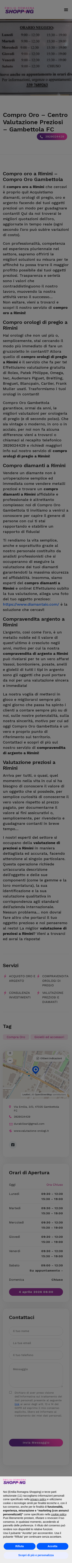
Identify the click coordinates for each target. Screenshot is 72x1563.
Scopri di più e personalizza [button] (36, 1555)
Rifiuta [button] (19, 1546)
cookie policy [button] (58, 1514)
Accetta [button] (52, 1546)
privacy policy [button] (38, 1499)
